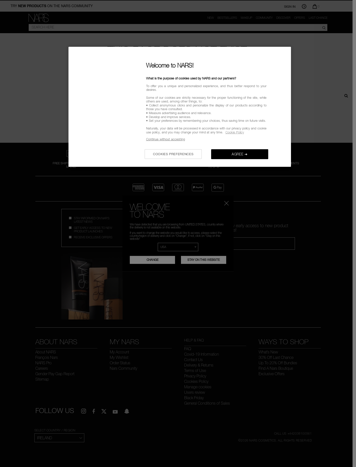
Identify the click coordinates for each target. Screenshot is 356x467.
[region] (179, 107)
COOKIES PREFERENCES (173, 154)
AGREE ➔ (240, 154)
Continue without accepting (165, 139)
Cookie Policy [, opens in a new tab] (234, 132)
